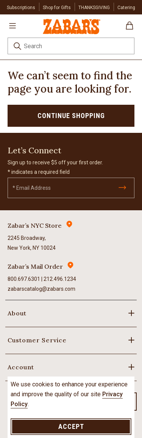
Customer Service (37, 340)
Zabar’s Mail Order (35, 266)
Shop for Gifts (57, 7)
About (17, 313)
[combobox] (71, 46)
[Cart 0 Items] (129, 28)
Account (21, 367)
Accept (71, 426)
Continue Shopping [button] (71, 116)
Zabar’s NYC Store (35, 225)
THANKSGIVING (94, 7)
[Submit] (122, 187)
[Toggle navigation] (12, 25)
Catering (126, 7)
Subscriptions (21, 7)
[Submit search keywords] (17, 47)
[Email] (71, 188)
